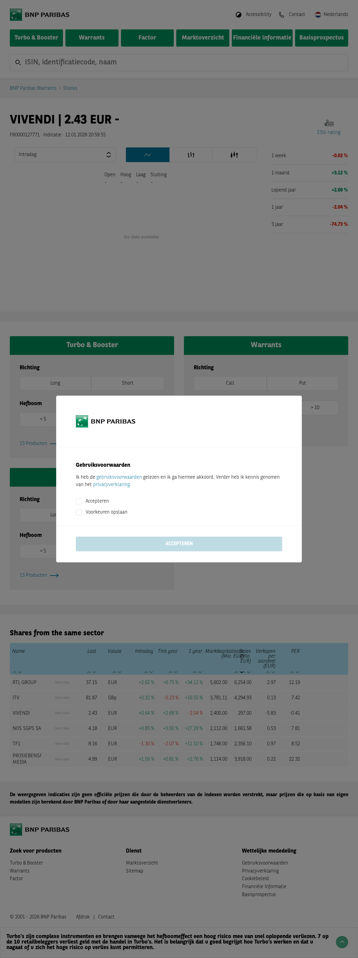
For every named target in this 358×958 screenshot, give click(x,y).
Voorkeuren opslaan (106, 512)
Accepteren (97, 501)
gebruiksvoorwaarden (119, 477)
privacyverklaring (111, 484)
